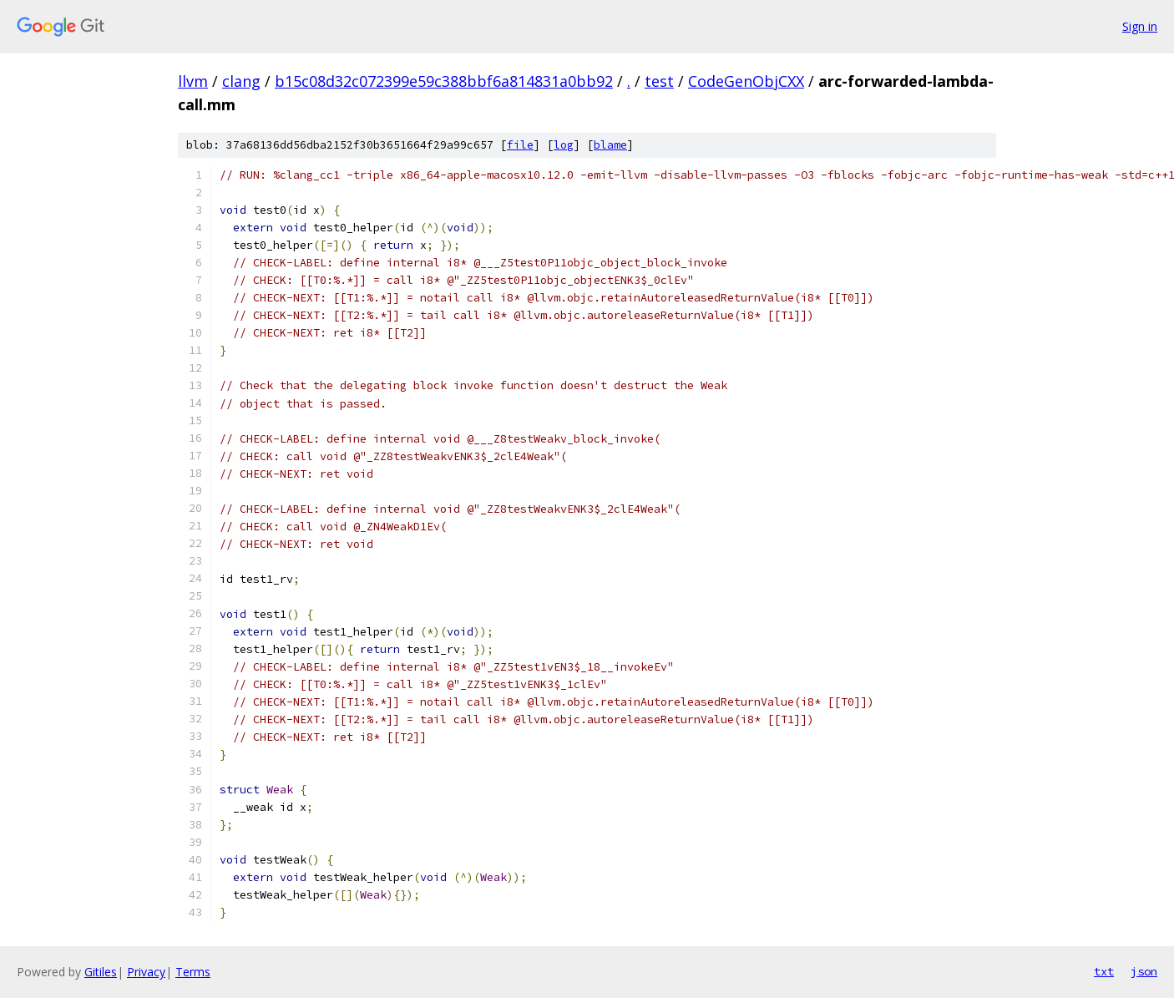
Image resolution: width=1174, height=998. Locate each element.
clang (241, 81)
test (659, 81)
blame (610, 145)
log (564, 145)
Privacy (146, 972)
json (1144, 971)
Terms (192, 972)
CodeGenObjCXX (746, 81)
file (520, 145)
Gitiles (100, 972)
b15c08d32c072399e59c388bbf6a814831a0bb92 (444, 81)
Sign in (1139, 26)
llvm (193, 81)
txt (1104, 971)
